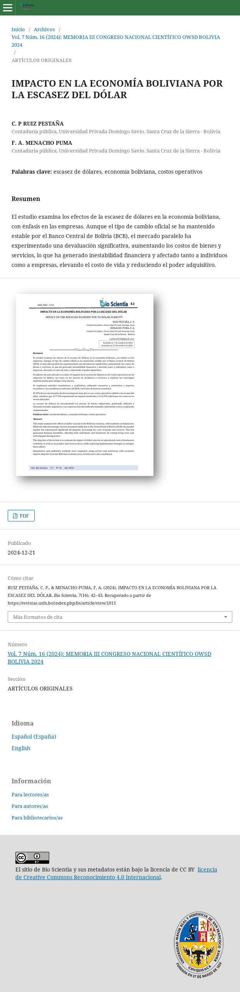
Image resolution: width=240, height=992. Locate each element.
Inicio (18, 29)
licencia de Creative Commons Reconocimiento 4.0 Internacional (116, 873)
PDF (23, 515)
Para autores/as (30, 806)
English (21, 748)
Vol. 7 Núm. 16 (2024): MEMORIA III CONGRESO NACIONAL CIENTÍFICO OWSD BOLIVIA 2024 (116, 41)
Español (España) (34, 736)
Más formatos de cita (37, 616)
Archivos (44, 29)
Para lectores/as (30, 794)
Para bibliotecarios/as (37, 817)
